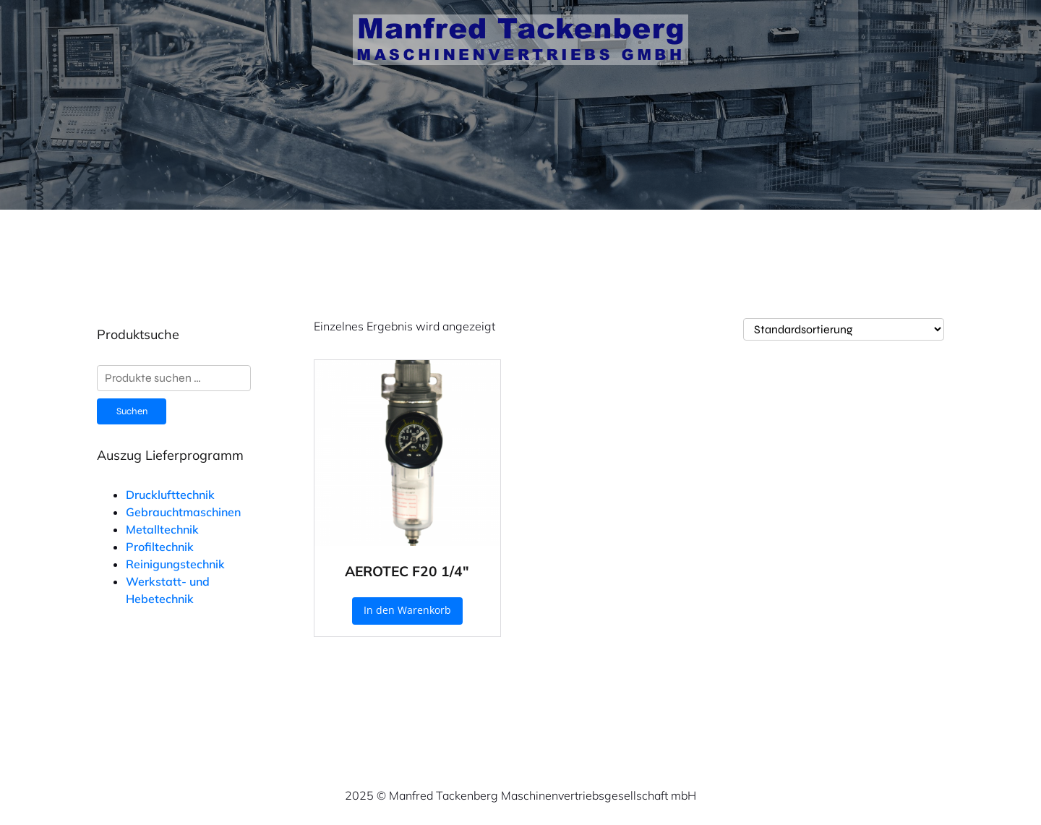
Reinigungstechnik (175, 564)
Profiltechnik (160, 546)
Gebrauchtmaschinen (183, 512)
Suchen (131, 411)
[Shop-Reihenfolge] (843, 329)
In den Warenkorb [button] (407, 610)
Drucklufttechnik (170, 494)
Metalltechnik (162, 529)
